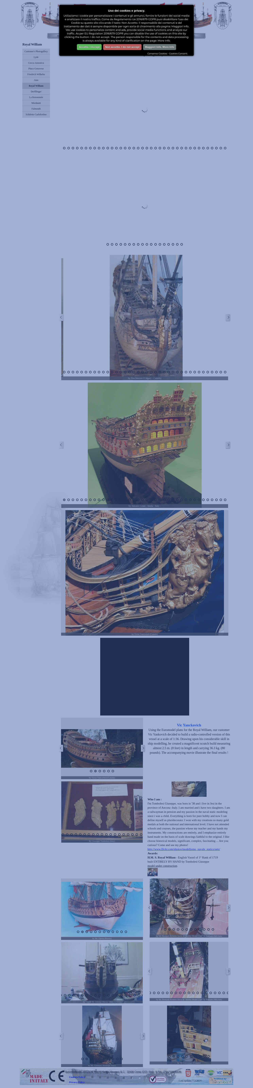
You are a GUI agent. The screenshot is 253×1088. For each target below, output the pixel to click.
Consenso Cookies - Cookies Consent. (167, 53)
